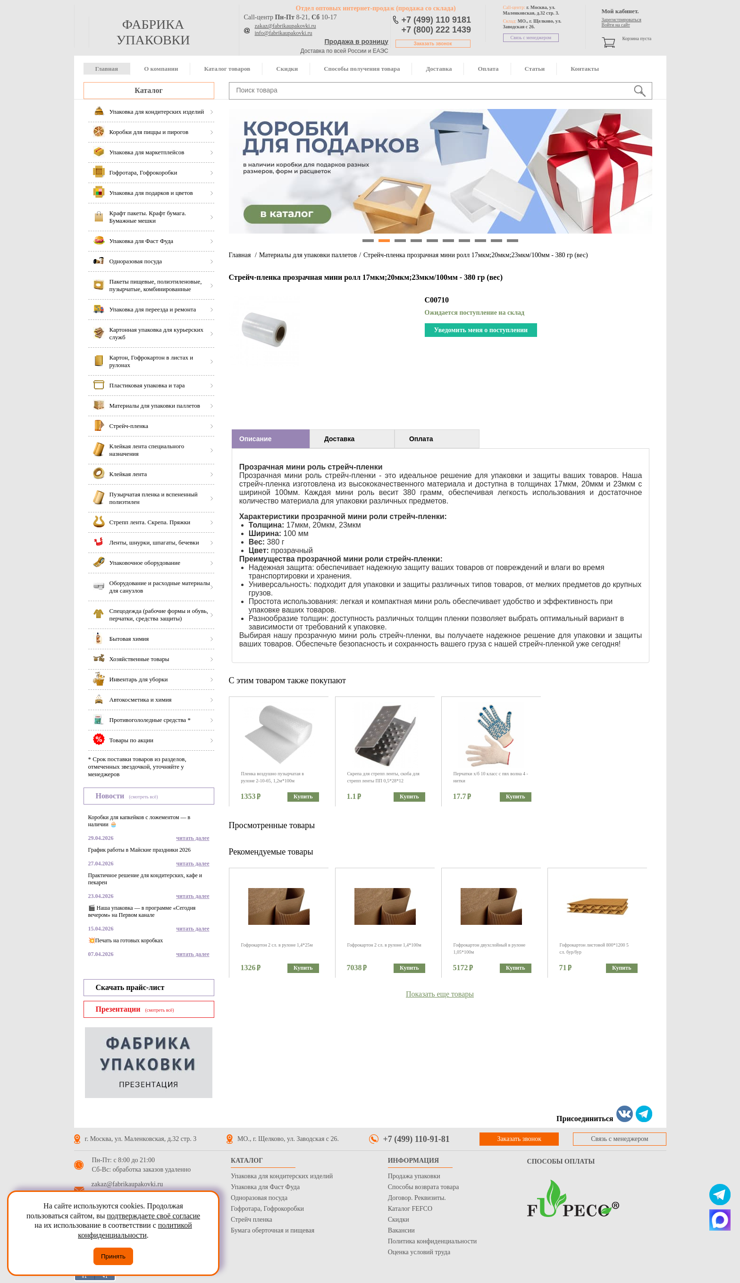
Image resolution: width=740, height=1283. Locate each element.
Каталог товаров (227, 68)
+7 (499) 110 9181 (436, 20)
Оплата (488, 68)
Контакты (585, 68)
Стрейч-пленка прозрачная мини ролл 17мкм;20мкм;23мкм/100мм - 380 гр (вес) (475, 255)
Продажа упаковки (414, 1176)
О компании (161, 68)
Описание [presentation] (255, 439)
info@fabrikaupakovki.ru (283, 33)
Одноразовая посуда (259, 1197)
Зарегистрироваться (621, 19)
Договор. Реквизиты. (417, 1197)
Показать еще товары (440, 994)
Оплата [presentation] (421, 439)
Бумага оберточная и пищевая (272, 1230)
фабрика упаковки (153, 32)
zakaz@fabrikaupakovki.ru (285, 26)
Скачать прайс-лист (130, 987)
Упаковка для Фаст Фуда (265, 1187)
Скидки (287, 68)
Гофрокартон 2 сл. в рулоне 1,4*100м (384, 945)
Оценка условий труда (419, 1252)
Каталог (148, 90)
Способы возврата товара (423, 1187)
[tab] (271, 438)
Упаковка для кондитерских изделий (282, 1176)
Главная (106, 68)
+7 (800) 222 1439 (436, 29)
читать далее (192, 838)
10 (512, 240)
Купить (303, 796)
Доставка (439, 68)
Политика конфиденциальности (432, 1241)
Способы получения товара (362, 68)
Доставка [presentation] (339, 439)
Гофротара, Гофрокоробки (267, 1208)
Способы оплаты (561, 1161)
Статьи (535, 68)
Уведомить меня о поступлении (481, 330)
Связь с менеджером (531, 37)
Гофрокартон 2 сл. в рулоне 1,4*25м (277, 945)
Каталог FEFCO (410, 1208)
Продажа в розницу (356, 41)
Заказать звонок (433, 43)
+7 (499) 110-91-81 (416, 1139)
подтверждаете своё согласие (153, 1216)
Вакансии (401, 1230)
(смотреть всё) (143, 796)
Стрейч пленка (251, 1219)
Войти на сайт (616, 24)
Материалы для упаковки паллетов (308, 255)
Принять (113, 1256)
